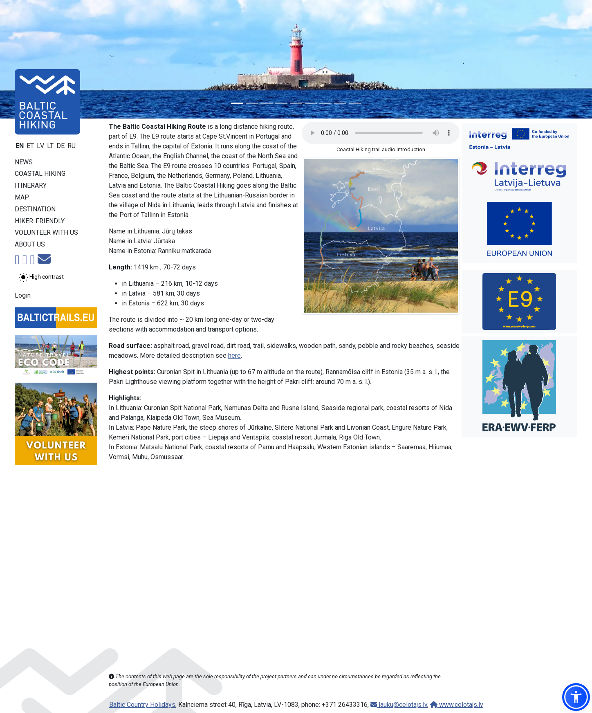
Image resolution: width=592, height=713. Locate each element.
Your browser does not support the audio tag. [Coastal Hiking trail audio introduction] (381, 133)
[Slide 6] (311, 103)
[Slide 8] (340, 103)
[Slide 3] (266, 103)
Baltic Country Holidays (142, 705)
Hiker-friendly (40, 221)
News (24, 162)
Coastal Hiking (40, 173)
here (234, 355)
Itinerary (31, 185)
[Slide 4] (281, 103)
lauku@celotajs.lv (398, 705)
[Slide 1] (237, 103)
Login (23, 295)
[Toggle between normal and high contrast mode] (41, 277)
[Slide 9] (355, 103)
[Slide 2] (252, 103)
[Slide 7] (325, 103)
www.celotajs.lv (456, 705)
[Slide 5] (296, 103)
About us (30, 244)
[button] (576, 697)
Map (22, 197)
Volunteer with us (46, 232)
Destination (35, 209)
